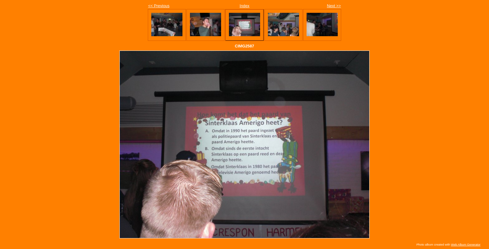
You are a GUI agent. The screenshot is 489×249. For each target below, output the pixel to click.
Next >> (334, 5)
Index (244, 5)
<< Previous (158, 5)
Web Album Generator (466, 244)
